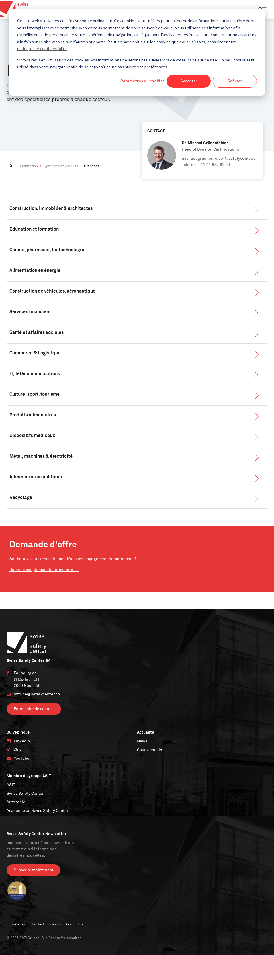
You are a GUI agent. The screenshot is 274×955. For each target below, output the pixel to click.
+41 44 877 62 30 (213, 165)
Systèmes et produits (61, 166)
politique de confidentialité (42, 48)
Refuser (235, 80)
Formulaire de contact (34, 709)
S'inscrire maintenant (33, 870)
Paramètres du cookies (142, 80)
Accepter (188, 80)
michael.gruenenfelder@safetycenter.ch (220, 159)
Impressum (16, 924)
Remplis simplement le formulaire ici (44, 570)
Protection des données (51, 924)
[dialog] (137, 52)
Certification (28, 166)
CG (80, 924)
